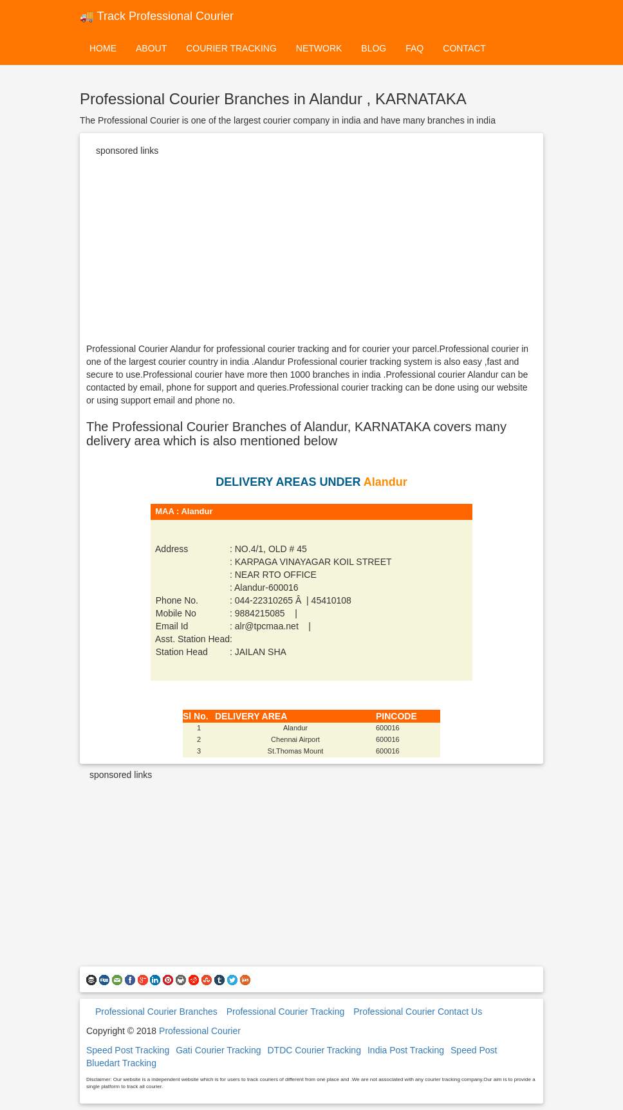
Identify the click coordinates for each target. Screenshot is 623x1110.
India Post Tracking (405, 1050)
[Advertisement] (311, 252)
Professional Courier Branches (156, 1011)
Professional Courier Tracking (286, 1011)
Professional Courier (200, 1031)
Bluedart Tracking (121, 1063)
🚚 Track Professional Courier (157, 16)
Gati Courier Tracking (218, 1050)
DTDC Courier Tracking (313, 1050)
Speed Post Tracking (127, 1050)
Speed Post (474, 1050)
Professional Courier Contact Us (417, 1011)
